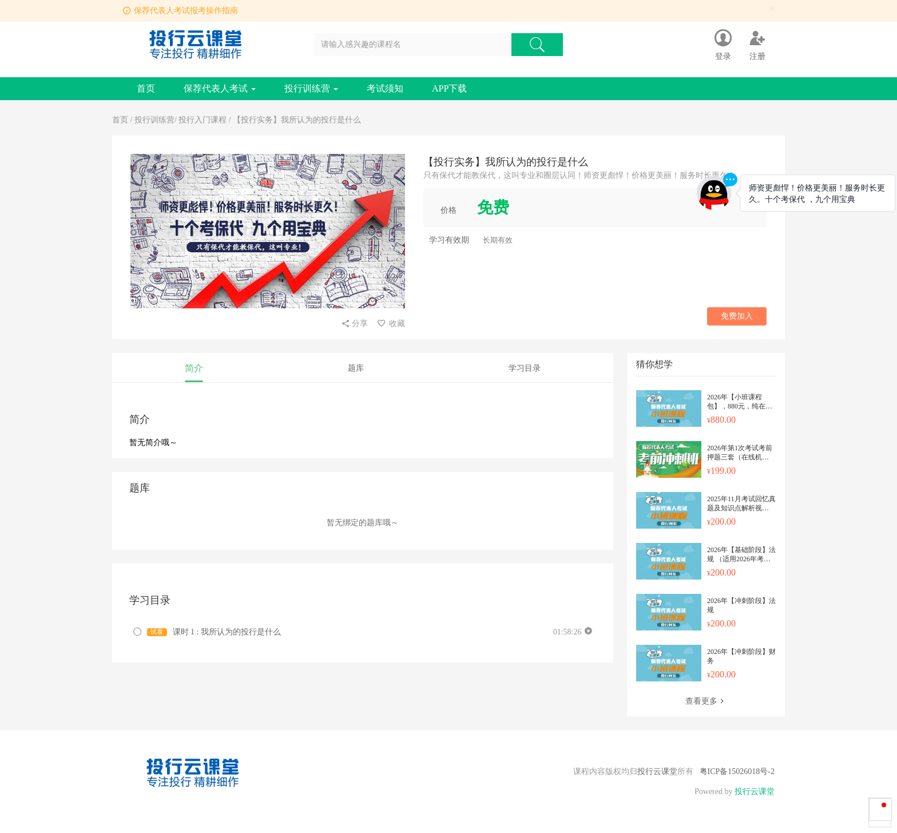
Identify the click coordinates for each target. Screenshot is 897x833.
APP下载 (449, 88)
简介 (194, 368)
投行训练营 (311, 88)
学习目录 (525, 368)
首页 (146, 88)
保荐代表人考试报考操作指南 (186, 10)
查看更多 (706, 701)
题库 (356, 368)
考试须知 (385, 88)
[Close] (771, 9)
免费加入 (737, 316)
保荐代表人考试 (220, 88)
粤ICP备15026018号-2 (737, 771)
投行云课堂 (657, 771)
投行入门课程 (202, 120)
